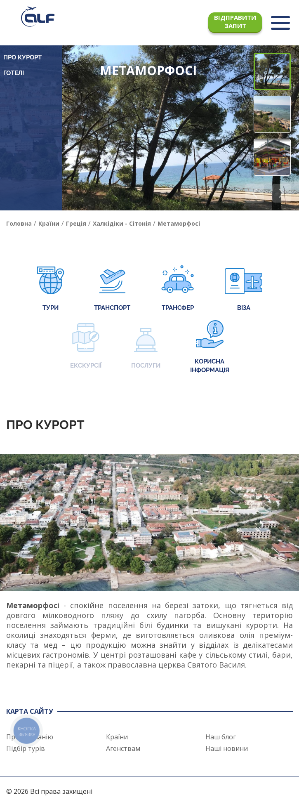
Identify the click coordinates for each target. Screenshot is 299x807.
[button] (281, 193)
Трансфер (177, 289)
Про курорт (22, 57)
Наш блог (220, 736)
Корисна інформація (209, 347)
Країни (117, 736)
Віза (243, 289)
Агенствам (123, 748)
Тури (50, 289)
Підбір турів (25, 748)
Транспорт (112, 289)
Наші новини (226, 748)
